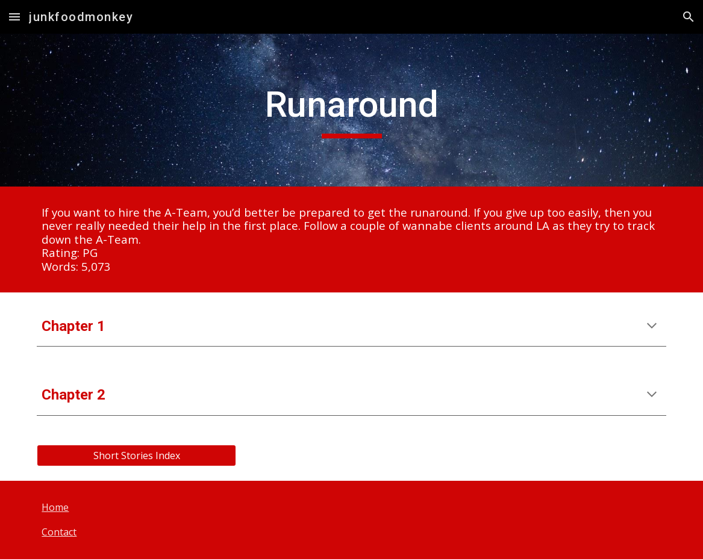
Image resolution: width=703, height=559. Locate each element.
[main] (351, 110)
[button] (14, 16)
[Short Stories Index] (136, 455)
